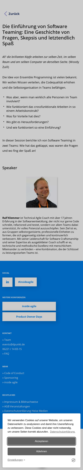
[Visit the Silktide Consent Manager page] (73, 460)
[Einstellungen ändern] (16, 460)
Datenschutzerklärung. (62, 431)
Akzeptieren (41, 441)
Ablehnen (41, 451)
